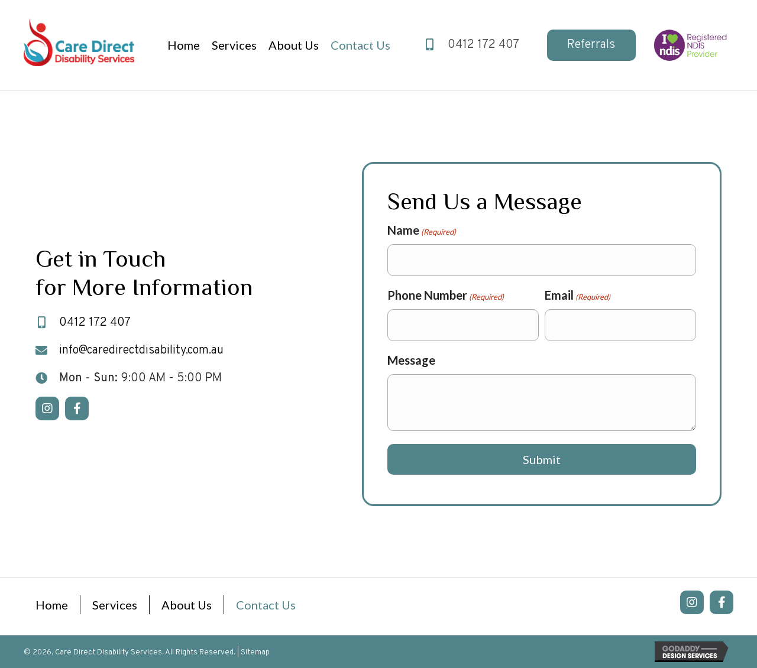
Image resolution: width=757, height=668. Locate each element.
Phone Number (445, 295)
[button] (591, 45)
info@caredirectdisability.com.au (141, 350)
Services (114, 605)
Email (577, 295)
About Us (186, 605)
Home (51, 605)
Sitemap (255, 652)
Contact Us (266, 605)
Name (421, 230)
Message (411, 360)
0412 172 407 (483, 45)
